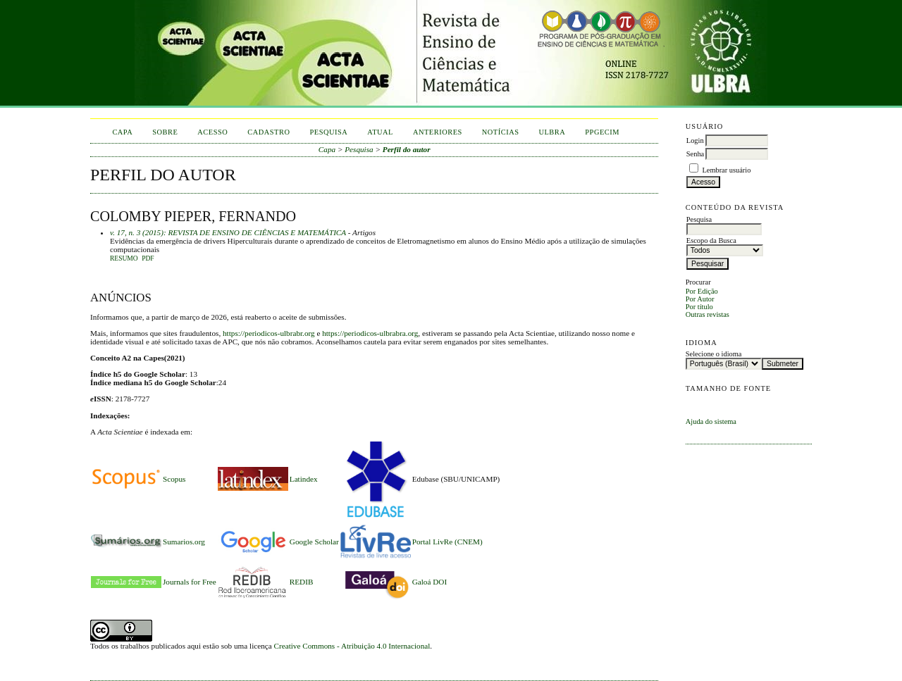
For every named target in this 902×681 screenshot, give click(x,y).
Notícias (500, 132)
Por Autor (700, 299)
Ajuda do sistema (711, 421)
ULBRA (551, 132)
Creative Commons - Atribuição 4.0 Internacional (352, 646)
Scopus (174, 479)
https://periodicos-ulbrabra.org (370, 333)
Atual (380, 132)
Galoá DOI (429, 581)
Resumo (124, 258)
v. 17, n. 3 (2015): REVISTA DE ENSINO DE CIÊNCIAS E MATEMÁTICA (228, 232)
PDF (148, 258)
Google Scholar (314, 541)
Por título (699, 307)
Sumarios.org (184, 541)
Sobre (165, 132)
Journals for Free (189, 581)
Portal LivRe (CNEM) (447, 541)
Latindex (304, 479)
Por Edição (702, 291)
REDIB (302, 581)
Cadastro (268, 132)
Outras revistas (707, 314)
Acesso (212, 132)
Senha (695, 154)
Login (695, 140)
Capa (122, 132)
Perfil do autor (407, 149)
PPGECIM (602, 132)
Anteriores (437, 132)
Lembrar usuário (726, 170)
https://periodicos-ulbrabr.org (269, 333)
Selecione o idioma (714, 354)
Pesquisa (328, 132)
